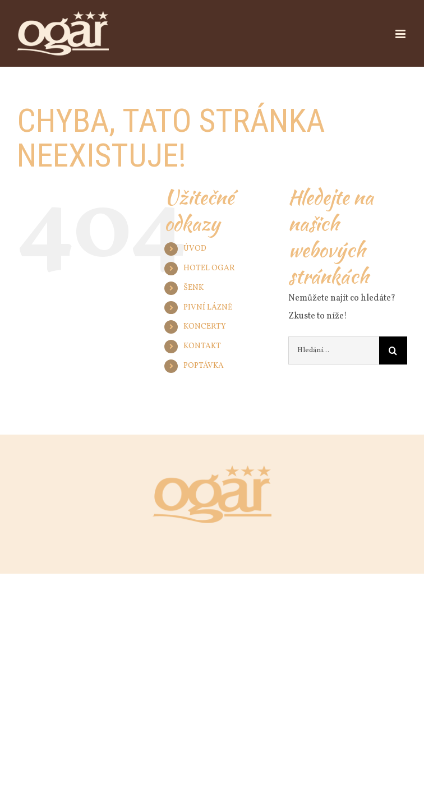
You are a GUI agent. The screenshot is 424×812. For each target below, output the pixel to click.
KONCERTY (204, 326)
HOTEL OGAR (209, 268)
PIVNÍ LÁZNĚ (207, 307)
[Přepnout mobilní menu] (401, 34)
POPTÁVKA (203, 366)
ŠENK (193, 288)
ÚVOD (194, 248)
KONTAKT (202, 346)
